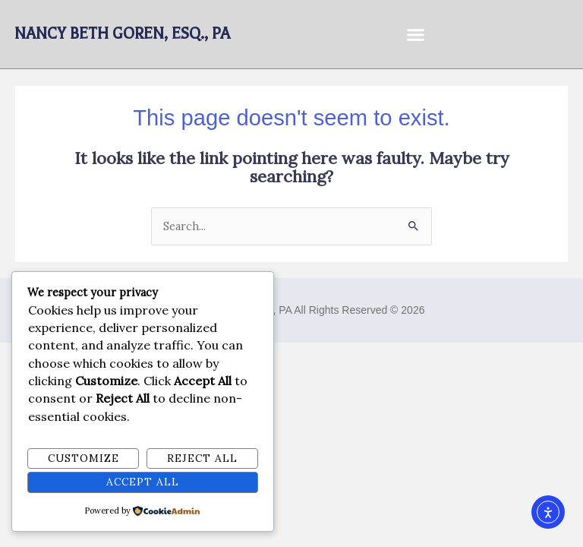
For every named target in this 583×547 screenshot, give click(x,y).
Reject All (202, 458)
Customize (83, 458)
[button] (416, 34)
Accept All (142, 482)
